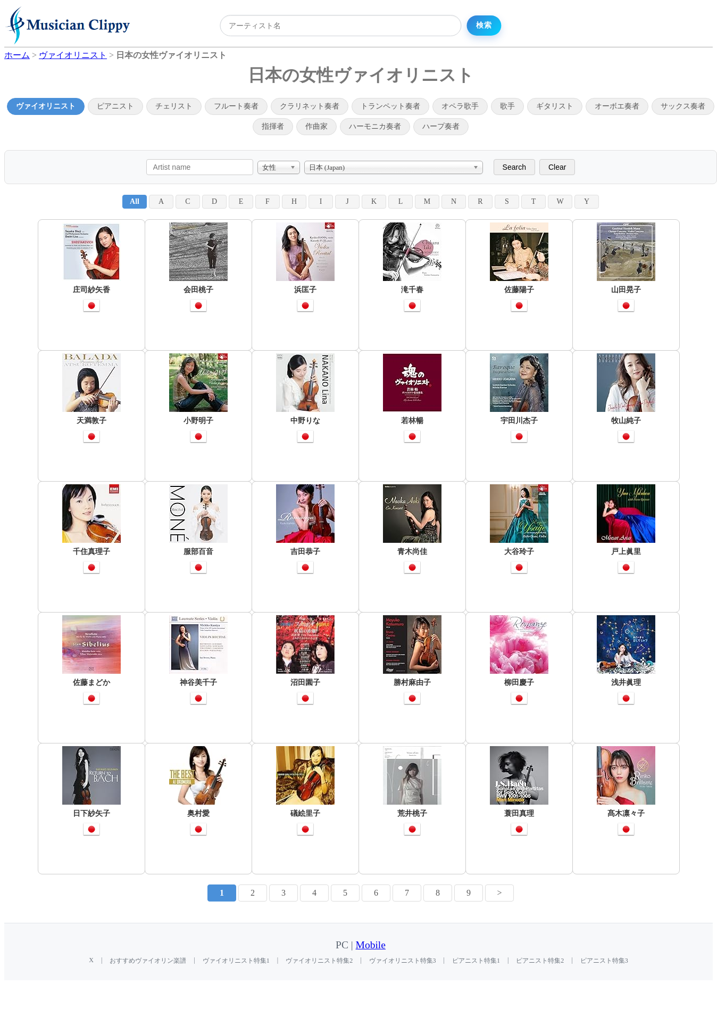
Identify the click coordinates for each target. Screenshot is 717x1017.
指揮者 (273, 126)
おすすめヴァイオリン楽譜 (148, 960)
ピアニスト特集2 (540, 960)
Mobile (371, 944)
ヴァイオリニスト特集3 (402, 960)
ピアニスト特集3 (604, 960)
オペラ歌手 (460, 106)
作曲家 (316, 126)
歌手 (507, 106)
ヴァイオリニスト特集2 (319, 960)
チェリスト (174, 106)
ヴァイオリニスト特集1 (236, 960)
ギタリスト (554, 106)
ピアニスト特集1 (476, 960)
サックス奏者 (683, 106)
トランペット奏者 (390, 106)
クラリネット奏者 (309, 106)
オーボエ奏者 (617, 106)
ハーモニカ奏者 (375, 126)
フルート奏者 (236, 106)
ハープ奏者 (441, 126)
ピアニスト (115, 106)
